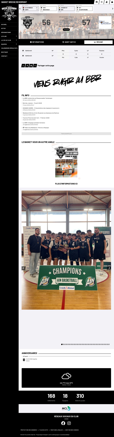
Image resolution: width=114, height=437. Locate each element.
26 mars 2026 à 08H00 (29, 100)
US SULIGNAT (94, 33)
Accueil (4, 24)
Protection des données (29, 430)
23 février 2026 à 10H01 (29, 110)
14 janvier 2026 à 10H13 (29, 115)
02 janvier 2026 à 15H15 (29, 120)
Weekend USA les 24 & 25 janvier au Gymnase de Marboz (41, 113)
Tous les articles (66, 133)
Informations (37, 42)
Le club (9, 36)
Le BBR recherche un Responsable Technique (37, 98)
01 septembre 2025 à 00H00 (30, 129)
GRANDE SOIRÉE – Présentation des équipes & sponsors (41, 108)
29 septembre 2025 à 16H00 (30, 124)
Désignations (6, 32)
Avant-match (69, 42)
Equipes (9, 44)
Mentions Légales (56, 430)
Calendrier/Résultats (9, 48)
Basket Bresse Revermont (14, 2)
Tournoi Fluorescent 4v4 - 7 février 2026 (36, 118)
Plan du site (44, 430)
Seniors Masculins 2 (38, 33)
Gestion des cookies (72, 430)
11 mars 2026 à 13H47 (28, 105)
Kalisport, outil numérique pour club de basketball (56, 435)
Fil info (25, 95)
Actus (3, 28)
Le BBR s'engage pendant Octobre (34, 123)
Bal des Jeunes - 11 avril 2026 (32, 103)
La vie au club (9, 40)
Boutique (4, 52)
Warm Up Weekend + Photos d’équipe (36, 127)
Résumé (98, 42)
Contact (4, 56)
